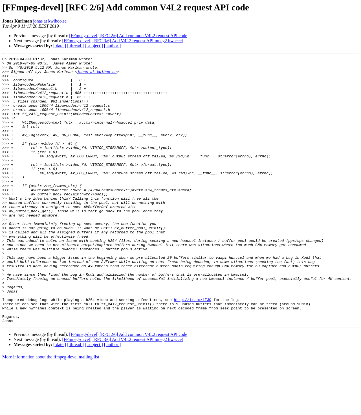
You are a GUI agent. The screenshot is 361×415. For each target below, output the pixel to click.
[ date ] (59, 45)
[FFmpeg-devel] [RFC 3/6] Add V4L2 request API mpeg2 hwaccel (122, 40)
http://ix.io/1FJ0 (192, 348)
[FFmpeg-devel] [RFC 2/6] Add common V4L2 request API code (128, 35)
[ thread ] (75, 45)
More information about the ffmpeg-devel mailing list (50, 410)
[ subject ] (94, 45)
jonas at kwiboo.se (50, 21)
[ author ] (112, 45)
